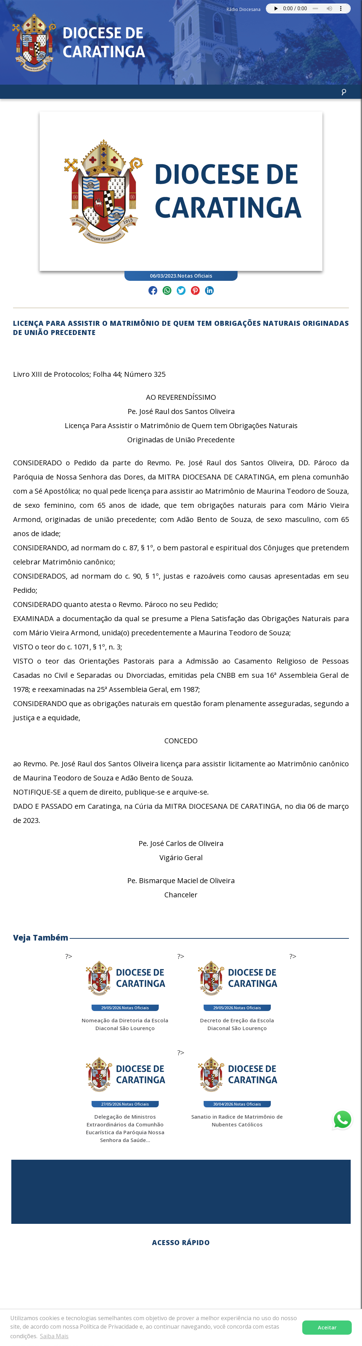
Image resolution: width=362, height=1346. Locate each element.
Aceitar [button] (327, 1327)
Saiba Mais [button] (54, 1336)
